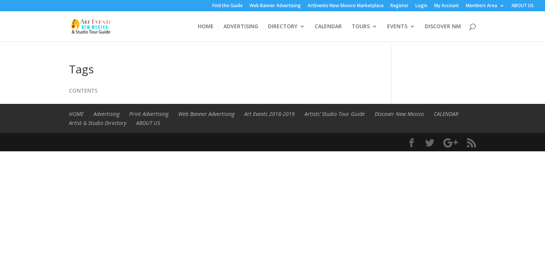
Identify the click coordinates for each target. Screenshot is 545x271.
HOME (206, 27)
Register (399, 6)
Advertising (106, 113)
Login (421, 6)
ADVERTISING (241, 27)
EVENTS (397, 27)
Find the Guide (227, 6)
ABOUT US (522, 6)
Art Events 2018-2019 (269, 113)
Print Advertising (148, 113)
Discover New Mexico (399, 113)
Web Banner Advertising (275, 6)
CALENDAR (328, 27)
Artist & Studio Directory (97, 122)
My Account (446, 6)
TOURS (361, 27)
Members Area (481, 6)
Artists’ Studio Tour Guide (335, 113)
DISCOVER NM (443, 27)
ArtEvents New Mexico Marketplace (346, 6)
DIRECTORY (282, 27)
